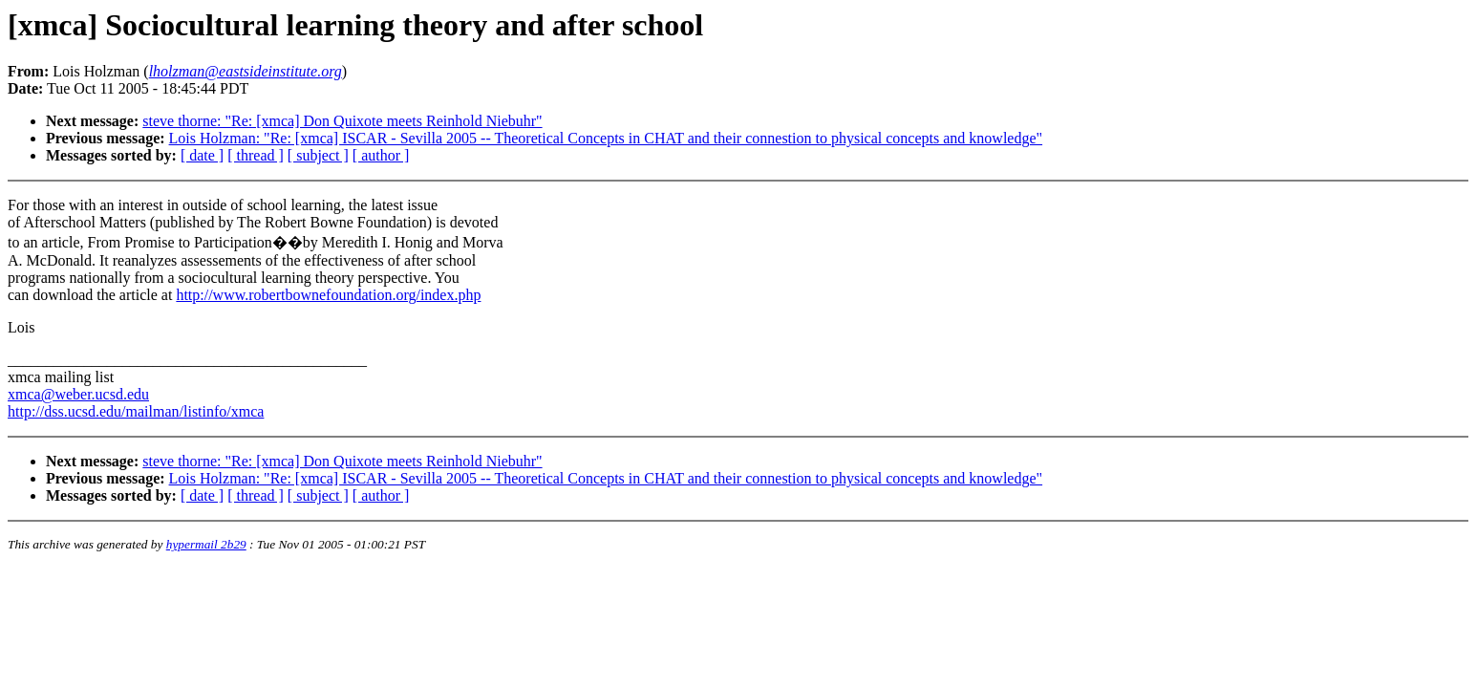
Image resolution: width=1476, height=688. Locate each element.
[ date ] (202, 155)
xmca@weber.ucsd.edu (78, 394)
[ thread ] (255, 155)
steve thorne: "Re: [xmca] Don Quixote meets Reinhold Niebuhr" (342, 121)
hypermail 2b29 (206, 544)
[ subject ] (318, 155)
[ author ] (381, 155)
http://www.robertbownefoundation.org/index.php (328, 295)
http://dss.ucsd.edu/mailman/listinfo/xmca (136, 411)
